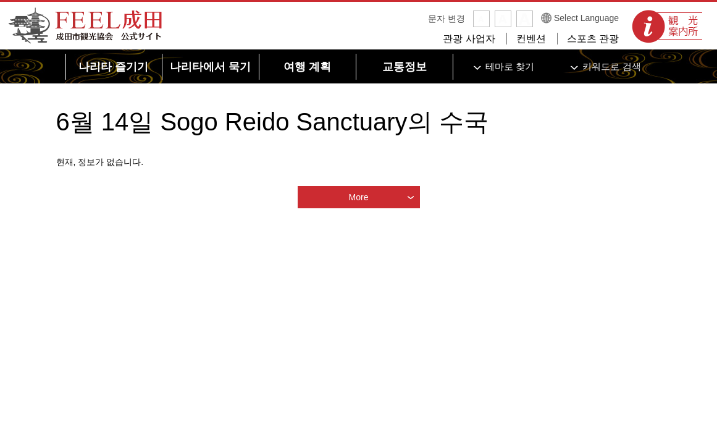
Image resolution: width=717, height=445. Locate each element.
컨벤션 (531, 38)
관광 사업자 (469, 38)
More (359, 197)
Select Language (586, 18)
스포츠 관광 (593, 38)
